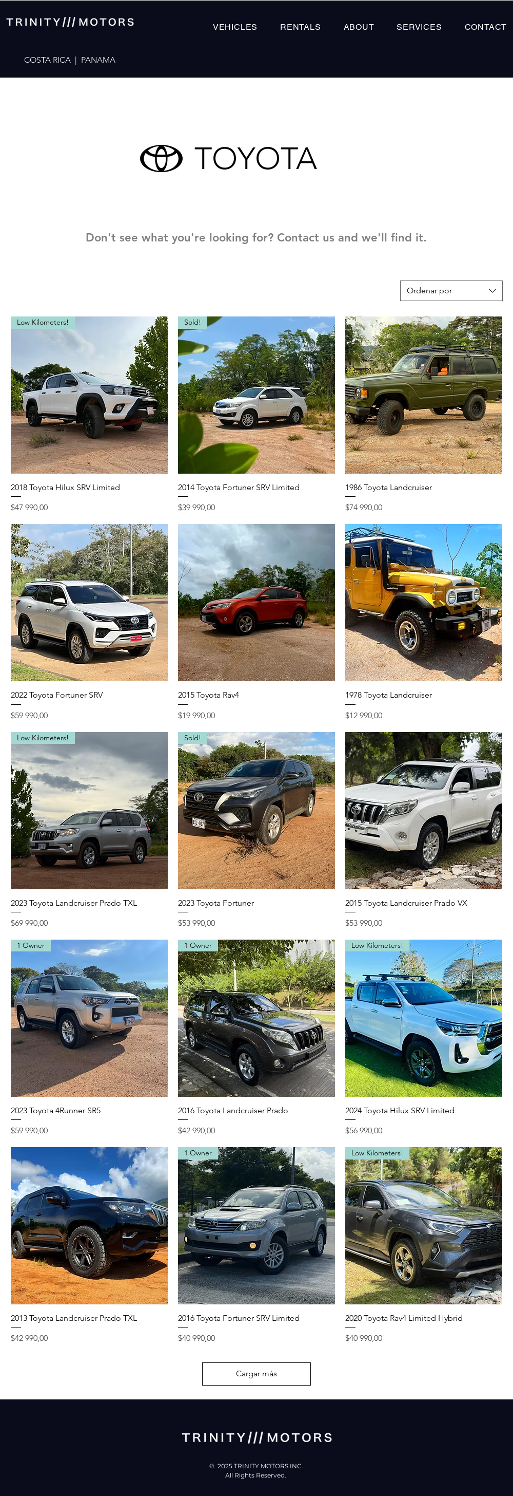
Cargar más (256, 1373)
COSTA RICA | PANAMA (69, 60)
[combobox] (451, 290)
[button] (235, 27)
